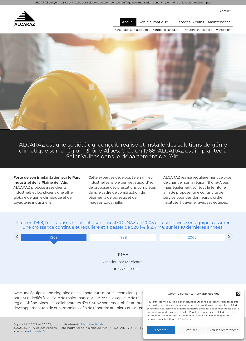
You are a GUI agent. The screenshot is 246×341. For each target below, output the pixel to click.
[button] (238, 294)
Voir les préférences (223, 330)
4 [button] (128, 269)
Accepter (161, 330)
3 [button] (123, 269)
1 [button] (115, 269)
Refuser (191, 330)
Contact (225, 11)
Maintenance (219, 22)
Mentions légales (93, 324)
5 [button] (132, 269)
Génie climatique (155, 22)
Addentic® (37, 331)
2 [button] (119, 269)
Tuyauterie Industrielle (197, 30)
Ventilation (223, 30)
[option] (53, 239)
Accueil (128, 22)
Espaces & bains (190, 22)
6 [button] (137, 269)
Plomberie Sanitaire (165, 30)
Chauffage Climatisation (131, 30)
